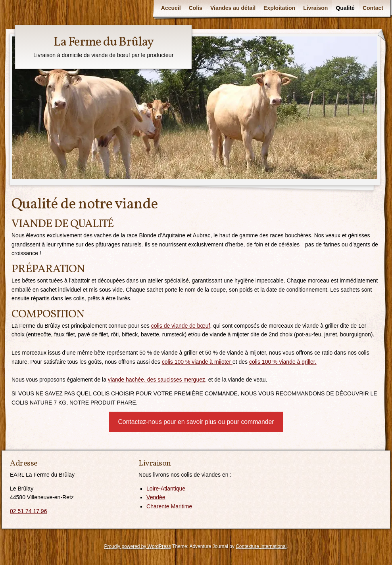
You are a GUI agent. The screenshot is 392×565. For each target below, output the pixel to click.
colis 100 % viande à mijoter (197, 362)
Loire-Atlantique (165, 488)
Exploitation (279, 8)
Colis (195, 8)
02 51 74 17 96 (28, 511)
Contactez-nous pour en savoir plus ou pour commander (196, 421)
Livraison (315, 8)
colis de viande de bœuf (180, 326)
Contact (373, 8)
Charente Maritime (169, 506)
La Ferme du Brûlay (104, 42)
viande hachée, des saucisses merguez (156, 379)
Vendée (155, 497)
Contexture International (261, 546)
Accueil (171, 8)
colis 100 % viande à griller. (283, 362)
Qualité (345, 8)
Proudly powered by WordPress (137, 546)
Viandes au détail (233, 8)
